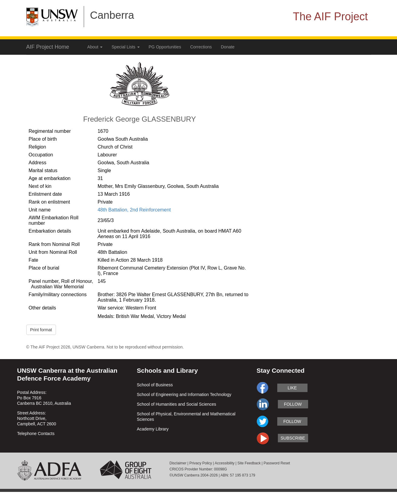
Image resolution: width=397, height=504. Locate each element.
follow (293, 404)
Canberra (112, 15)
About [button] (95, 46)
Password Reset (277, 463)
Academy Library (153, 429)
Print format (41, 329)
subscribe (293, 438)
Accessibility (224, 463)
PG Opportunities (165, 46)
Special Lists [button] (125, 46)
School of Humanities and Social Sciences (176, 404)
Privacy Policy (200, 463)
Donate (228, 46)
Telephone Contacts (36, 433)
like (292, 387)
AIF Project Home (47, 47)
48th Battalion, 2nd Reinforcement (134, 209)
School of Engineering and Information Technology (184, 394)
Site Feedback (249, 463)
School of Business (155, 384)
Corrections (201, 46)
